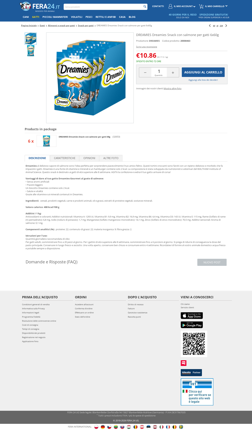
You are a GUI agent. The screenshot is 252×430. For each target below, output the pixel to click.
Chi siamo (185, 304)
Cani (26, 17)
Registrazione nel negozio (33, 337)
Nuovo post (212, 262)
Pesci (89, 17)
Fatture (131, 308)
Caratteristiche (64, 158)
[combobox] (105, 7)
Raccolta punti (134, 316)
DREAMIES (154, 40)
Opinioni (89, 158)
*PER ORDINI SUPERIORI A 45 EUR (213, 17)
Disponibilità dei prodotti (33, 333)
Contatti (158, 6)
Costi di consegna (30, 325)
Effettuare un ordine (84, 312)
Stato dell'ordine (82, 316)
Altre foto (111, 158)
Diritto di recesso (136, 304)
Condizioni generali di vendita (36, 304)
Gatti (35, 17)
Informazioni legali (30, 312)
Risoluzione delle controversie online (39, 320)
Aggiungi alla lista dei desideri (203, 79)
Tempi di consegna (30, 329)
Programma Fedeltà (31, 316)
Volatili (76, 17)
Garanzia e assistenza (137, 312)
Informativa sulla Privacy (33, 308)
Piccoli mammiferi (55, 17)
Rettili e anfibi (106, 17)
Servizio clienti (187, 307)
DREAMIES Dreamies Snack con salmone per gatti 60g (85, 136)
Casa (122, 17)
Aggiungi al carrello (203, 72)
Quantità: (159, 75)
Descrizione (37, 158)
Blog (132, 17)
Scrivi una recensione (146, 46)
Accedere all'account (84, 304)
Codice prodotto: (171, 40)
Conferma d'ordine (83, 308)
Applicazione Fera (30, 341)
